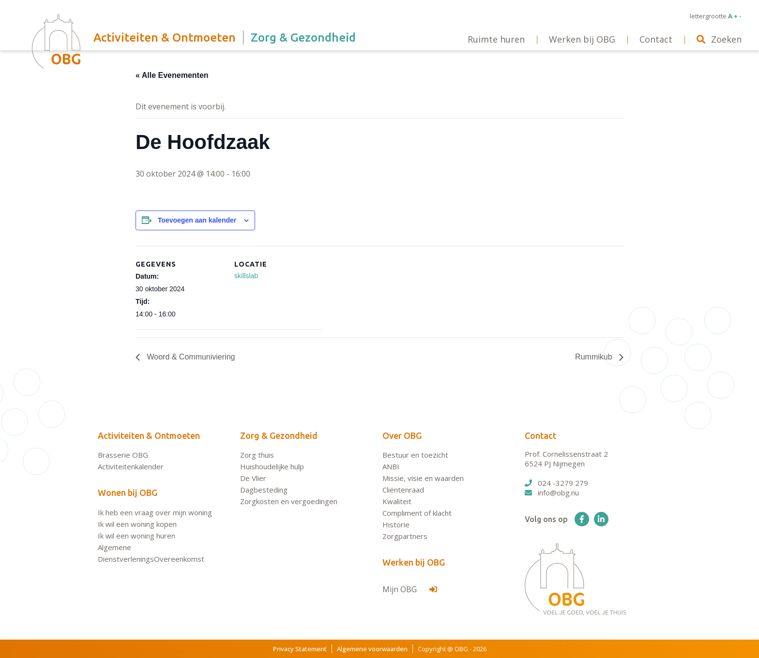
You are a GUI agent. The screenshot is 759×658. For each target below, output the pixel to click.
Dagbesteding (264, 489)
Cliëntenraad (403, 489)
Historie (396, 524)
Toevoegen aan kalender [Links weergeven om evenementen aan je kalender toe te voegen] (197, 220)
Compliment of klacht (417, 513)
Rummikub (594, 357)
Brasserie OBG (123, 455)
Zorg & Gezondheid (279, 435)
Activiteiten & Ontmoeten (149, 435)
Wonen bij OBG (127, 492)
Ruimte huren (496, 39)
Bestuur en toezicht (415, 455)
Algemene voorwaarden (372, 648)
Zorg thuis (257, 455)
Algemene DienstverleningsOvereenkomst (151, 553)
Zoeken (719, 39)
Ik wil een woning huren (136, 535)
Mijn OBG (409, 589)
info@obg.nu (552, 492)
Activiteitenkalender (131, 466)
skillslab (246, 276)
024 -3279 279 (556, 483)
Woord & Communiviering (190, 357)
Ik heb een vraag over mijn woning (155, 512)
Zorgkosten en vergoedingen (288, 501)
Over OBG (402, 435)
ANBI (390, 466)
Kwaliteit (396, 501)
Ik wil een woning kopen (137, 524)
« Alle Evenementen (172, 75)
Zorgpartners (404, 536)
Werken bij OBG (413, 562)
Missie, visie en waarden (423, 478)
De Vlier (253, 478)
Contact (540, 435)
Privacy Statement (300, 648)
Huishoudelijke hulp (272, 466)
